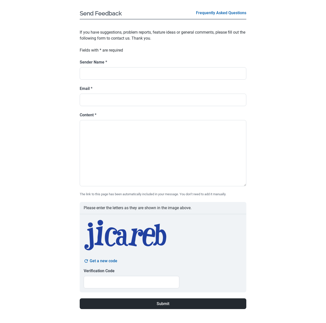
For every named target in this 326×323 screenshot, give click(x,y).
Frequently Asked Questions (221, 12)
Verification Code (99, 270)
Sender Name (93, 62)
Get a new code (100, 260)
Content (88, 115)
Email (86, 88)
